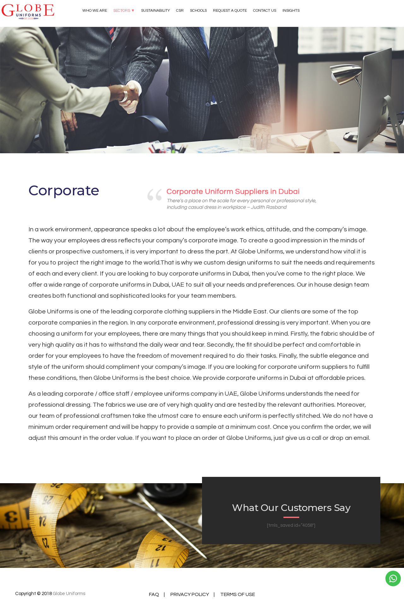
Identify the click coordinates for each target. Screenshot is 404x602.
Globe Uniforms (69, 593)
